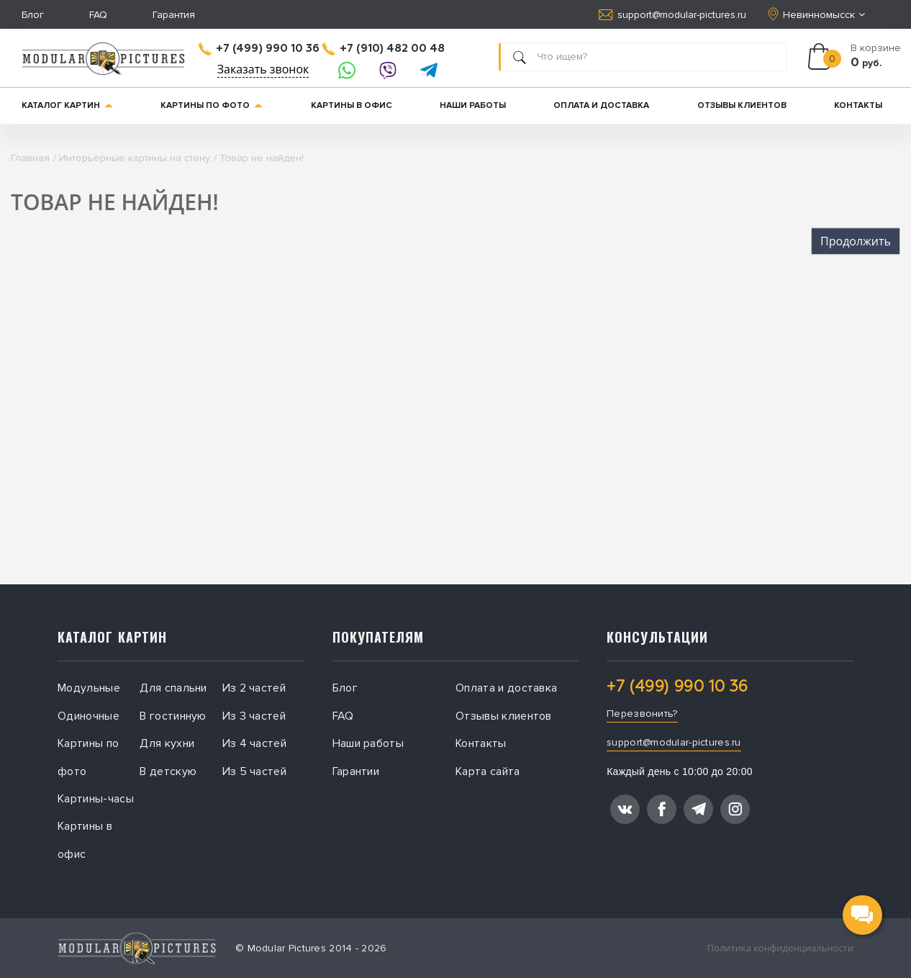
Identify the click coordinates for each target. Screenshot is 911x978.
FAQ (98, 15)
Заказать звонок (263, 69)
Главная (30, 158)
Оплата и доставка (601, 105)
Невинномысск (818, 14)
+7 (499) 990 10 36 (259, 48)
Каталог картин (67, 105)
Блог (33, 15)
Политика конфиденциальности (780, 947)
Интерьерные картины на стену (134, 158)
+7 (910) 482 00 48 (383, 48)
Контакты (858, 105)
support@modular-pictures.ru (672, 15)
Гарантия (174, 15)
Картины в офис (351, 105)
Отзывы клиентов (742, 105)
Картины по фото (211, 105)
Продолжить (855, 241)
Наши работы (473, 105)
